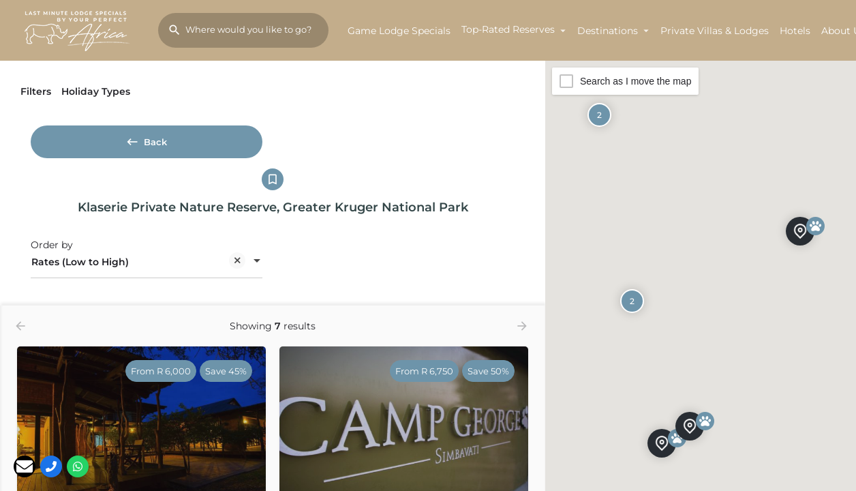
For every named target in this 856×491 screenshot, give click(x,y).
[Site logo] (79, 29)
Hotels (795, 31)
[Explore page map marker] (661, 442)
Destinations (607, 31)
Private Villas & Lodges (714, 31)
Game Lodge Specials (399, 31)
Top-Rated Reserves (508, 29)
